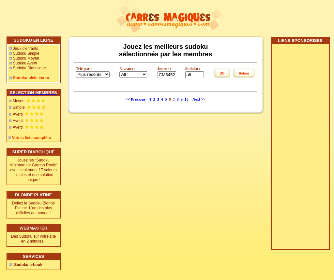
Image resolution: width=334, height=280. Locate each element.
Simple (19, 107)
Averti (18, 114)
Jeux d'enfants (25, 48)
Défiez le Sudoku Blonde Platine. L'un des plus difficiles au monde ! (33, 208)
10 (187, 99)
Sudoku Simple (26, 53)
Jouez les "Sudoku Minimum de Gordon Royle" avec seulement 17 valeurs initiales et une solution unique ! (33, 170)
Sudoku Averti (25, 63)
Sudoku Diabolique (29, 68)
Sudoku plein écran (31, 78)
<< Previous (135, 99)
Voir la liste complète (31, 137)
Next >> (199, 99)
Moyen (18, 101)
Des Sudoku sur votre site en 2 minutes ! (33, 239)
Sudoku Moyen (26, 58)
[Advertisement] (300, 149)
